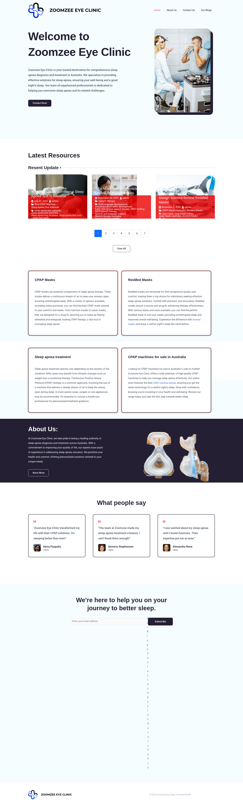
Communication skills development (113, 207)
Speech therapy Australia (108, 217)
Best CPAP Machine (45, 205)
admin (55, 202)
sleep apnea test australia (44, 214)
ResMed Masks (195, 211)
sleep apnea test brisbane (44, 216)
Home (161, 10)
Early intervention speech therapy (112, 210)
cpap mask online (184, 214)
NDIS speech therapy (106, 212)
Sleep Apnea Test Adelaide (45, 208)
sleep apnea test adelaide (47, 211)
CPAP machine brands (165, 384)
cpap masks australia (170, 217)
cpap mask (167, 214)
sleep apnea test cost (70, 216)
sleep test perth (41, 218)
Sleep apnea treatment (55, 358)
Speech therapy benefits (107, 219)
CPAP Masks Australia (174, 211)
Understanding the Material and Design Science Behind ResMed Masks (183, 198)
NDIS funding (137, 210)
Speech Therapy (106, 201)
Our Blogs (207, 10)
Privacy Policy (148, 744)
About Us (175, 10)
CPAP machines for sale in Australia (160, 358)
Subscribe (160, 613)
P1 (189, 794)
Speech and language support (110, 215)
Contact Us (191, 10)
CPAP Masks (46, 281)
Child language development (112, 205)
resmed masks (190, 217)
